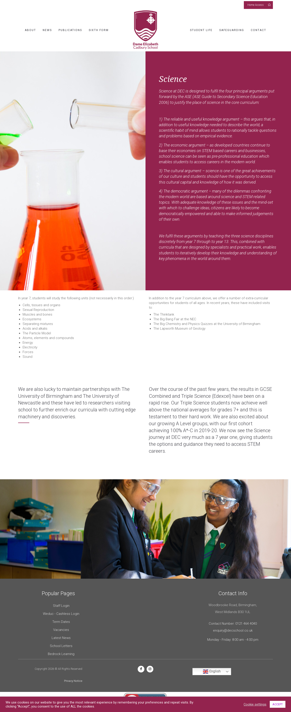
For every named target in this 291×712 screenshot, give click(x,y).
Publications (70, 30)
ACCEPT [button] (277, 704)
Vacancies (61, 630)
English (212, 671)
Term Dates (61, 622)
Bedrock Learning (61, 654)
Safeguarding (231, 30)
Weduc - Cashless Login (61, 614)
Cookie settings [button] (255, 704)
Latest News (61, 638)
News (47, 30)
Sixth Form (99, 30)
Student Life (201, 30)
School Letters (61, 646)
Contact (258, 30)
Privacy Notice (73, 681)
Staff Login (61, 606)
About (30, 30)
